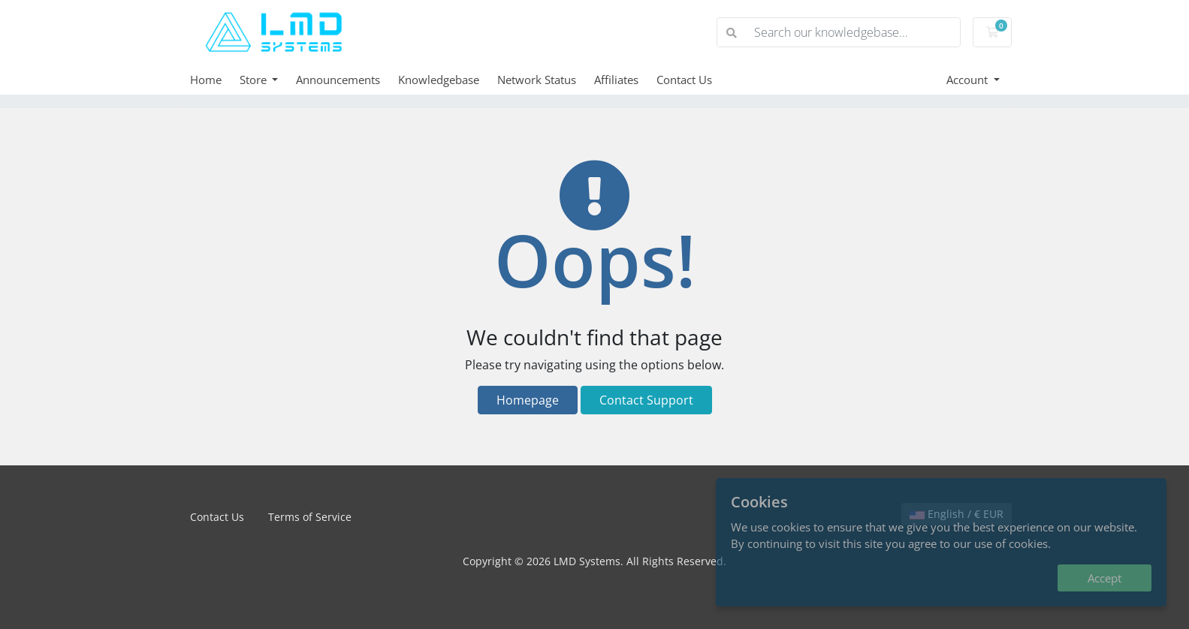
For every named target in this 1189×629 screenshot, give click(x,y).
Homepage (527, 400)
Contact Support (646, 400)
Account (968, 79)
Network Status (536, 79)
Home (206, 79)
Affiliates (616, 79)
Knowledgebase (438, 79)
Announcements (338, 79)
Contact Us (684, 79)
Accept (1104, 577)
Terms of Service (310, 517)
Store (255, 79)
